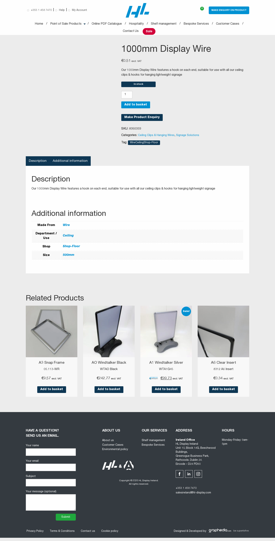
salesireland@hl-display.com (193, 496)
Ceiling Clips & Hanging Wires (156, 138)
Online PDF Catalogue (107, 24)
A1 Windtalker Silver (166, 366)
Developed (195, 534)
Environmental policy (115, 452)
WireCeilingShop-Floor (144, 145)
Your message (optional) (51, 504)
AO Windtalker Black (109, 366)
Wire (66, 228)
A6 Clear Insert (223, 366)
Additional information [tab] (70, 164)
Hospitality (136, 24)
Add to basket (135, 107)
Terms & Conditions (61, 534)
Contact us (87, 534)
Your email (51, 468)
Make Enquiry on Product (229, 10)
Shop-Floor (71, 249)
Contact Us (131, 31)
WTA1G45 (166, 372)
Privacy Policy (34, 534)
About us (108, 443)
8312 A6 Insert (223, 372)
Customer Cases (227, 24)
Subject (51, 484)
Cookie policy (108, 534)
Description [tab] (38, 164)
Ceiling (68, 239)
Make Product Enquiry (142, 120)
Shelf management (163, 24)
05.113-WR (51, 372)
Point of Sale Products (66, 24)
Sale (149, 31)
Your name (51, 453)
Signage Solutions (187, 138)
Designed (180, 534)
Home (39, 24)
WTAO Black (109, 372)
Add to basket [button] (51, 392)
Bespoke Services (196, 24)
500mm (68, 258)
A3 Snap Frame (51, 366)
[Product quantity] (126, 98)
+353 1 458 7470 (186, 491)
